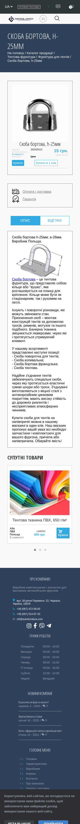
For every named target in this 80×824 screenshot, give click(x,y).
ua (9, 7)
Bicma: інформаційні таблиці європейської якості (40, 731)
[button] (35, 550)
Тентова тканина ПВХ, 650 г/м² (39, 520)
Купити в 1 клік (46, 163)
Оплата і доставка (31, 191)
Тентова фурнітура (21, 57)
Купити (18, 163)
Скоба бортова (23, 279)
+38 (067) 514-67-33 (28, 614)
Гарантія (24, 199)
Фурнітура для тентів (53, 57)
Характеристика (36, 763)
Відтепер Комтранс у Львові (30, 716)
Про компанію (35, 783)
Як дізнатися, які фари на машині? (34, 702)
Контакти (32, 778)
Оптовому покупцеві (29, 7)
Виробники (33, 768)
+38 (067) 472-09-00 (28, 608)
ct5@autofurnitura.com (30, 619)
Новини (31, 773)
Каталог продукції (40, 53)
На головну (15, 53)
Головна (31, 759)
